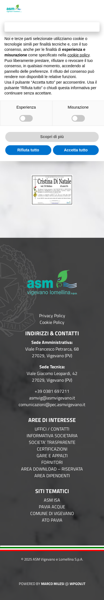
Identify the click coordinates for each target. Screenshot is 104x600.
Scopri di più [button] (52, 136)
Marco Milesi (52, 583)
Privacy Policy (52, 315)
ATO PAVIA (52, 520)
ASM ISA (52, 500)
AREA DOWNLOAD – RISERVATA (52, 469)
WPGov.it (77, 583)
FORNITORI (52, 462)
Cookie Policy (52, 322)
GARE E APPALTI (52, 455)
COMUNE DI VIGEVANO (52, 513)
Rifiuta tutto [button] (28, 150)
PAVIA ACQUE (52, 506)
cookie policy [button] (78, 55)
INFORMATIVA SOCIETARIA (52, 435)
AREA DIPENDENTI (52, 475)
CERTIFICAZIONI (52, 449)
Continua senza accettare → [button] (52, 27)
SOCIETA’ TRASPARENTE (52, 442)
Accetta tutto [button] (76, 150)
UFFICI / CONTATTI (52, 429)
